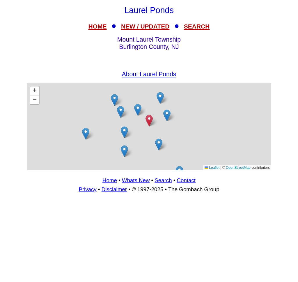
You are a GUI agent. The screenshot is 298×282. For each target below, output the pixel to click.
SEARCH (197, 26)
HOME (97, 26)
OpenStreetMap (238, 168)
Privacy (87, 189)
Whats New (136, 180)
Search (163, 180)
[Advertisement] (149, 126)
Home (109, 180)
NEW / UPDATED (145, 26)
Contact (186, 180)
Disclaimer (114, 189)
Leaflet (212, 168)
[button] (85, 134)
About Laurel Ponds (149, 74)
